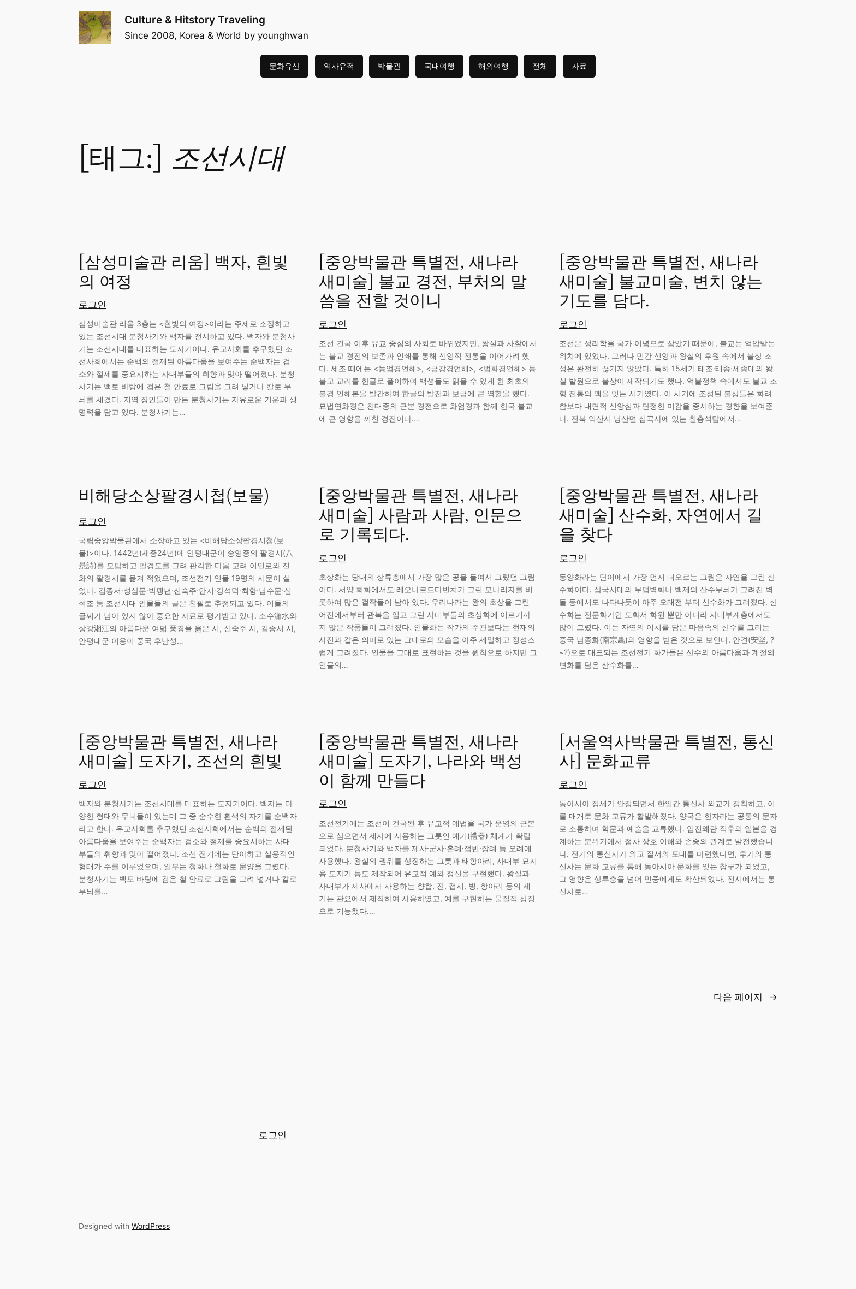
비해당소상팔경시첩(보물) (174, 497)
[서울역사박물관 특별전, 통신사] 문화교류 (667, 752)
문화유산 (284, 65)
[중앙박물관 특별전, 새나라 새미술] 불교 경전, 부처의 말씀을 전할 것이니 (423, 282)
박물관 (389, 65)
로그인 (92, 304)
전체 (540, 65)
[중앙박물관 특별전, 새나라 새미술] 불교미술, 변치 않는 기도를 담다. (661, 282)
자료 (579, 65)
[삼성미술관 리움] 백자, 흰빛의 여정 (183, 272)
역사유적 (339, 65)
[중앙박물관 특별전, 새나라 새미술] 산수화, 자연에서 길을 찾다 (661, 516)
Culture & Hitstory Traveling (194, 19)
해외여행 (493, 65)
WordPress (151, 1226)
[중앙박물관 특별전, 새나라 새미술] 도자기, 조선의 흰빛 (180, 752)
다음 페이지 (745, 997)
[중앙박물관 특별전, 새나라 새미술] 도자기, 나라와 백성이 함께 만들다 (420, 762)
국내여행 (439, 65)
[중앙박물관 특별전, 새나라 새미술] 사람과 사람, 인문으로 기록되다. (420, 516)
